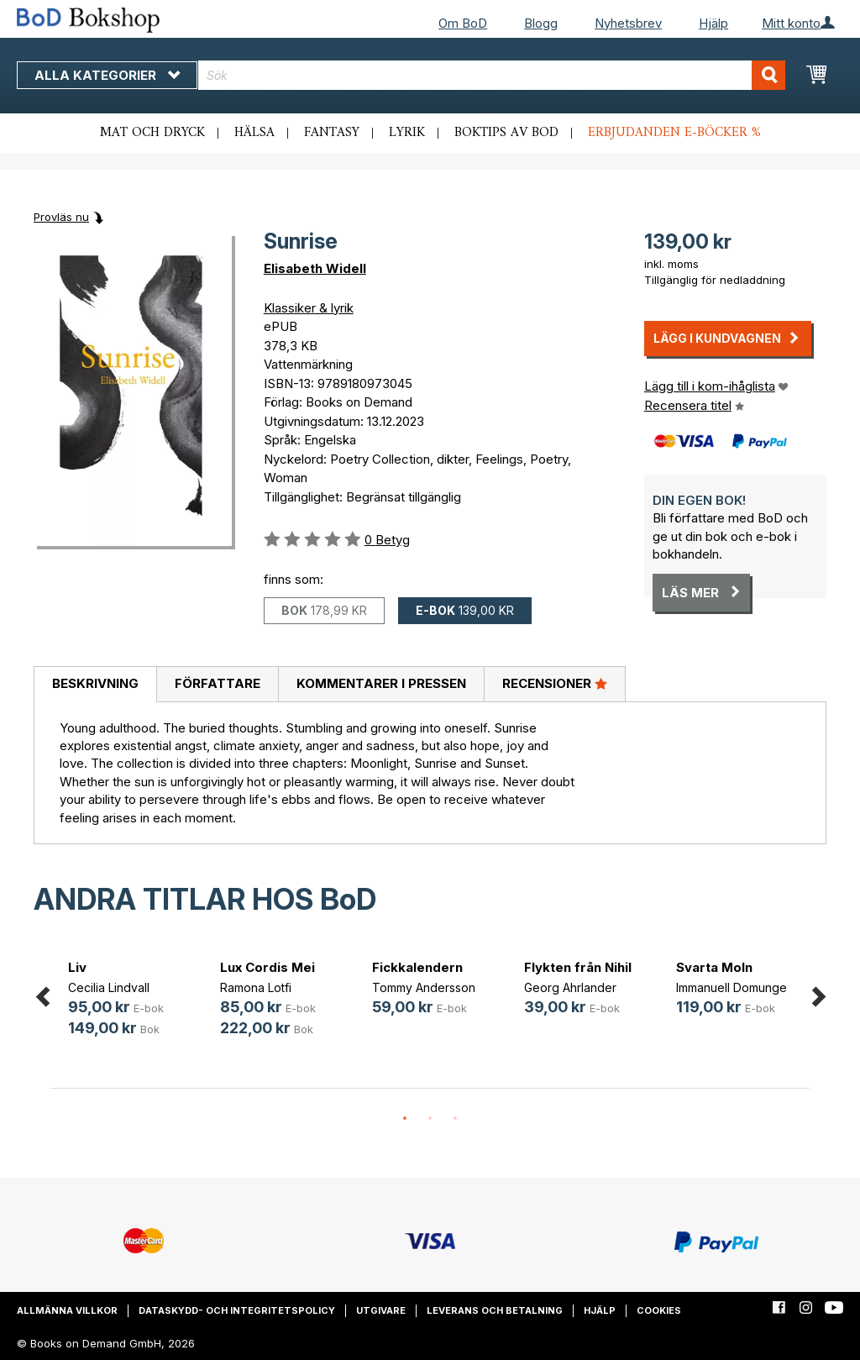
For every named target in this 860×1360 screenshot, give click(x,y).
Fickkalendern (417, 967)
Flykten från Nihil (578, 967)
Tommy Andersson (423, 987)
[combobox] (491, 75)
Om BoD (462, 23)
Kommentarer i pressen (381, 683)
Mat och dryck (152, 132)
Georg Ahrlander (570, 987)
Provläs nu (61, 216)
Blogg (541, 23)
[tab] (95, 684)
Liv (77, 967)
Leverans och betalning (495, 1310)
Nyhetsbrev (628, 23)
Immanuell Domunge (731, 987)
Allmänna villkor (67, 1310)
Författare (217, 683)
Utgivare (381, 1310)
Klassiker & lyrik (309, 308)
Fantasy (331, 132)
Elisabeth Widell (315, 268)
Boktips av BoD (506, 132)
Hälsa (254, 132)
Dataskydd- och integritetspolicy (237, 1310)
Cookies (659, 1310)
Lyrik (407, 132)
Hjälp (713, 23)
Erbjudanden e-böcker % (674, 132)
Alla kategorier (107, 75)
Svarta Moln (714, 967)
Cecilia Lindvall (108, 987)
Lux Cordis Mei (267, 967)
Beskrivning (95, 683)
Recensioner (554, 683)
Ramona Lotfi (255, 987)
